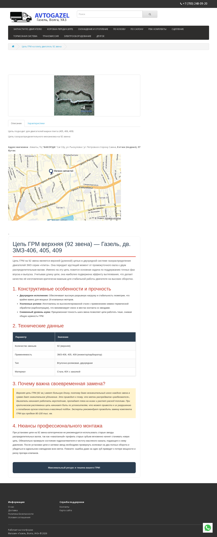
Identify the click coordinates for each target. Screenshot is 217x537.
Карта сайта (66, 510)
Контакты (64, 506)
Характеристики (36, 123)
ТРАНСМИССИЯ (51, 36)
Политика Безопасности (20, 513)
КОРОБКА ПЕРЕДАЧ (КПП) (60, 29)
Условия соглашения (19, 517)
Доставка (13, 510)
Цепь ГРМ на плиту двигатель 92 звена (42, 46)
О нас (11, 506)
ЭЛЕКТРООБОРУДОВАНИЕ (77, 36)
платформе (27, 529)
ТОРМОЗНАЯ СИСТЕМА (25, 36)
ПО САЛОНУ (137, 29)
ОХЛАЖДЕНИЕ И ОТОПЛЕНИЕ (93, 29)
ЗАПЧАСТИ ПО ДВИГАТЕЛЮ (27, 29)
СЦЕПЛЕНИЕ (178, 29)
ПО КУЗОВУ (119, 29)
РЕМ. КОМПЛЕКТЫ (157, 29)
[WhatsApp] (208, 528)
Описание (16, 123)
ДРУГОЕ (100, 36)
